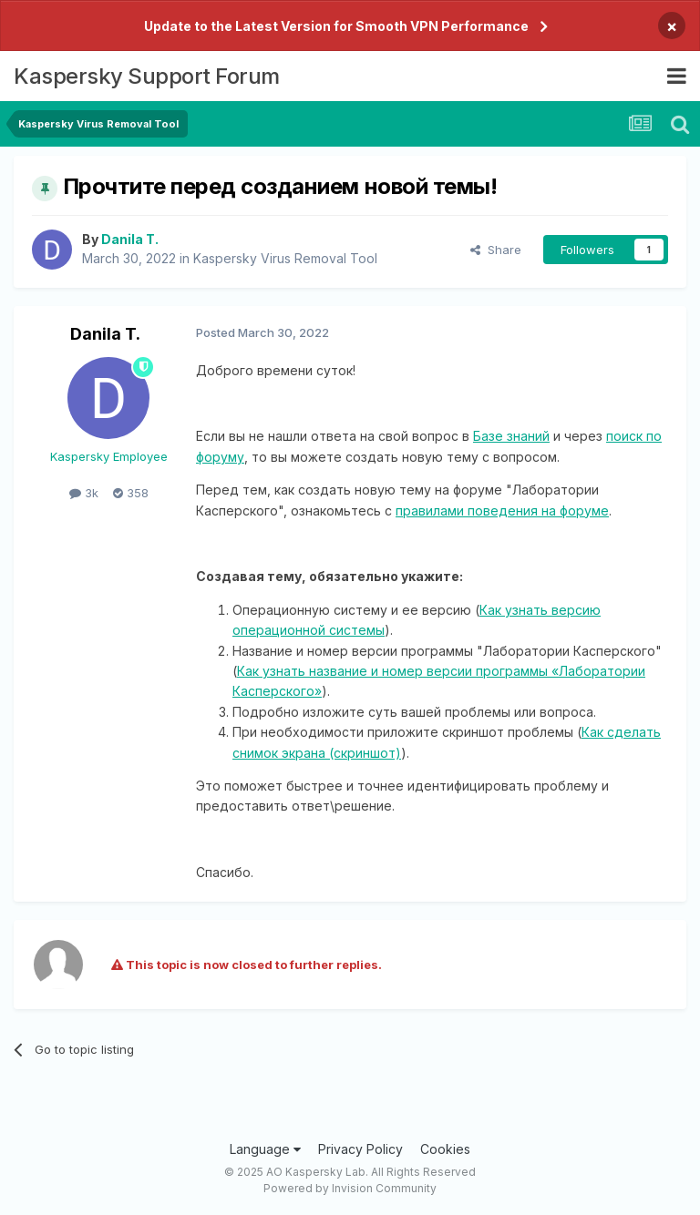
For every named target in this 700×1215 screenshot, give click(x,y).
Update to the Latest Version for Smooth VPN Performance (336, 26)
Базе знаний (511, 436)
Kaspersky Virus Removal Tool (285, 258)
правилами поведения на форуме (502, 510)
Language (265, 1149)
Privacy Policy (360, 1149)
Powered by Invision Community (350, 1188)
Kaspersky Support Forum (147, 76)
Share (495, 249)
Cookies (445, 1149)
